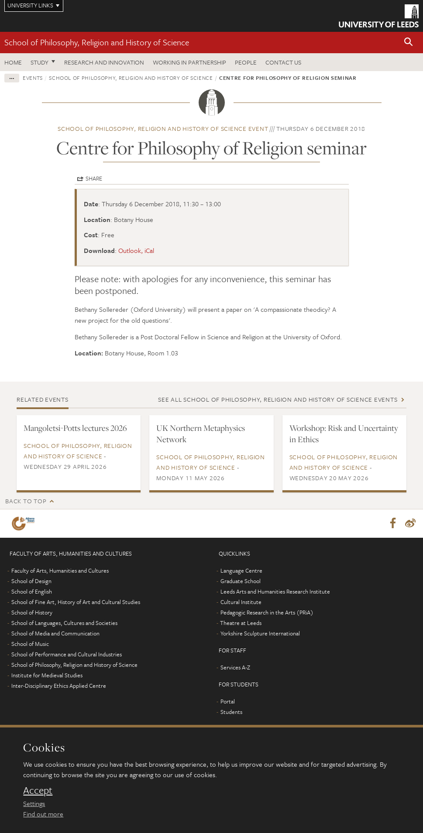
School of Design (31, 581)
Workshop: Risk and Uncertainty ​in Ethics (343, 433)
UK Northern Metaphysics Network (200, 433)
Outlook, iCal (136, 250)
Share (94, 178)
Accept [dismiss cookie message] (37, 790)
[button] (409, 42)
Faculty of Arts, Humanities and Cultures (60, 571)
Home (13, 62)
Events (33, 78)
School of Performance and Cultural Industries (66, 654)
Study (39, 62)
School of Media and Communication (55, 633)
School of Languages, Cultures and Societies (64, 623)
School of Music (30, 644)
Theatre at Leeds (240, 623)
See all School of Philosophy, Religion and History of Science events (277, 399)
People (246, 62)
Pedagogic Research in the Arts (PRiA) (266, 612)
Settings (34, 803)
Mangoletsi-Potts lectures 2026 (75, 428)
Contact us (283, 62)
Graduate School (240, 581)
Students (231, 712)
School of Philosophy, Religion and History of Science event (163, 128)
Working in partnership (189, 62)
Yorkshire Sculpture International (260, 633)
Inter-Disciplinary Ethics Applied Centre (58, 686)
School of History (31, 612)
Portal (227, 701)
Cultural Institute (240, 602)
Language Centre (241, 571)
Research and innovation (104, 62)
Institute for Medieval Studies (47, 675)
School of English (31, 591)
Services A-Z (235, 667)
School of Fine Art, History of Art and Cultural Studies (75, 602)
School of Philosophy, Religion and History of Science (96, 42)
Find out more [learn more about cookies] (43, 814)
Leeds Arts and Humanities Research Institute (275, 591)
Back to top (25, 500)
